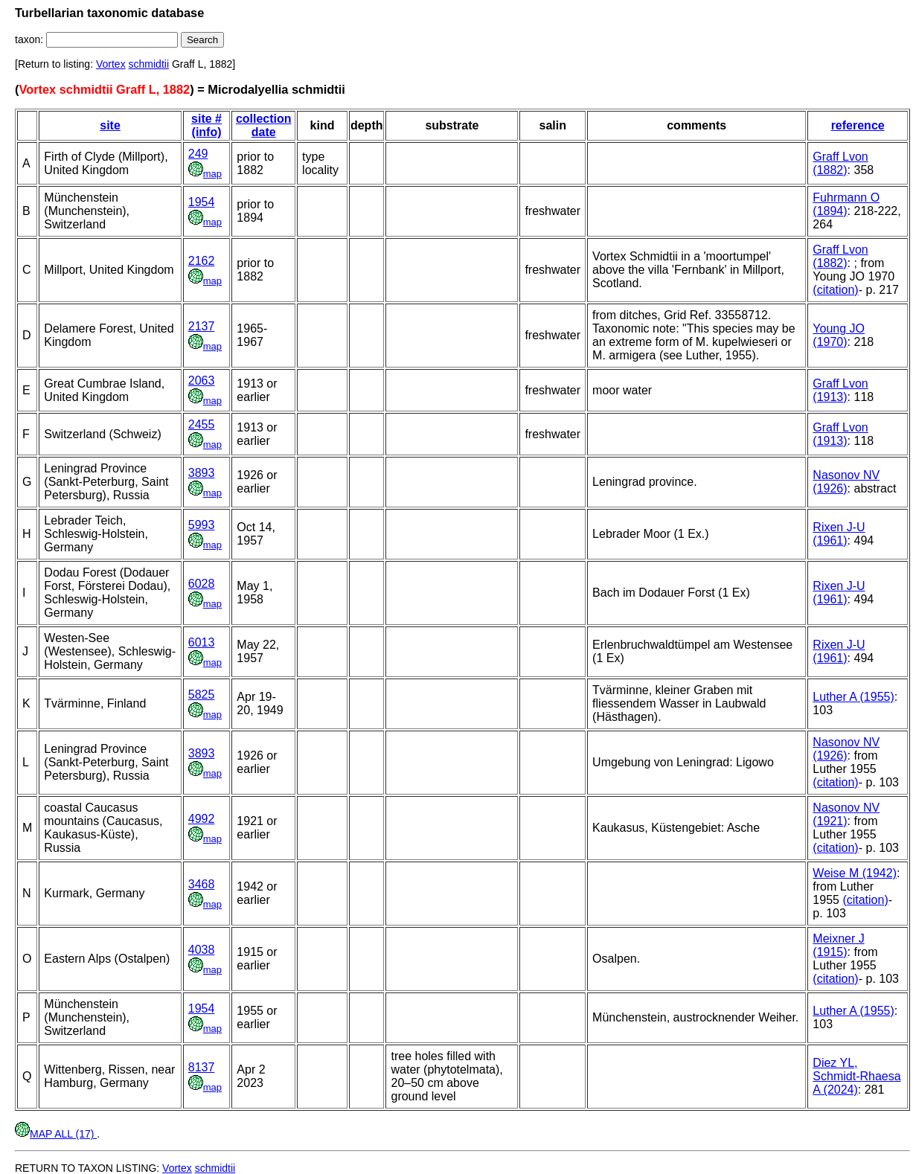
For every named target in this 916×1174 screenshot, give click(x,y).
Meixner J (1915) (838, 945)
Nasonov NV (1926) (846, 482)
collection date (264, 125)
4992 (201, 818)
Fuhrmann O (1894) (846, 204)
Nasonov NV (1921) (846, 814)
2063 (201, 380)
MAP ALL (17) (56, 1134)
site (110, 125)
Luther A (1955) (853, 696)
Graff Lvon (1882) (840, 163)
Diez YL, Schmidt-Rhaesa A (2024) (856, 1076)
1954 (201, 202)
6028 (201, 583)
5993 (201, 525)
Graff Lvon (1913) (840, 390)
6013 (201, 642)
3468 (201, 884)
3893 (201, 472)
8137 (201, 1067)
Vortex (111, 64)
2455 (201, 424)
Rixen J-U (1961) (839, 534)
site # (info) (206, 125)
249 (198, 153)
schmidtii (149, 64)
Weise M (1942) (855, 873)
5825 (201, 694)
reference (858, 125)
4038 (201, 949)
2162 (201, 260)
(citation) (835, 289)
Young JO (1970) (839, 335)
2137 (201, 326)
